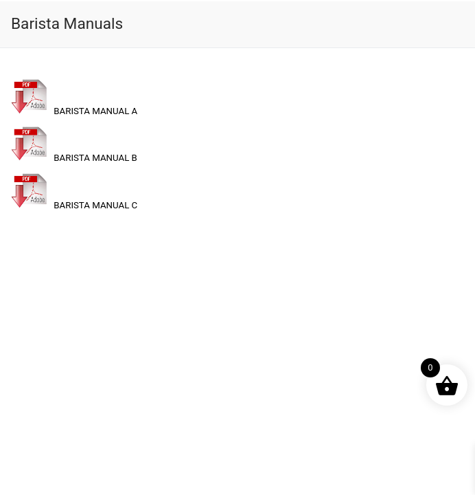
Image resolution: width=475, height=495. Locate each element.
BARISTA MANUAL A (74, 111)
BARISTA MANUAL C (74, 205)
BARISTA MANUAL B (74, 158)
